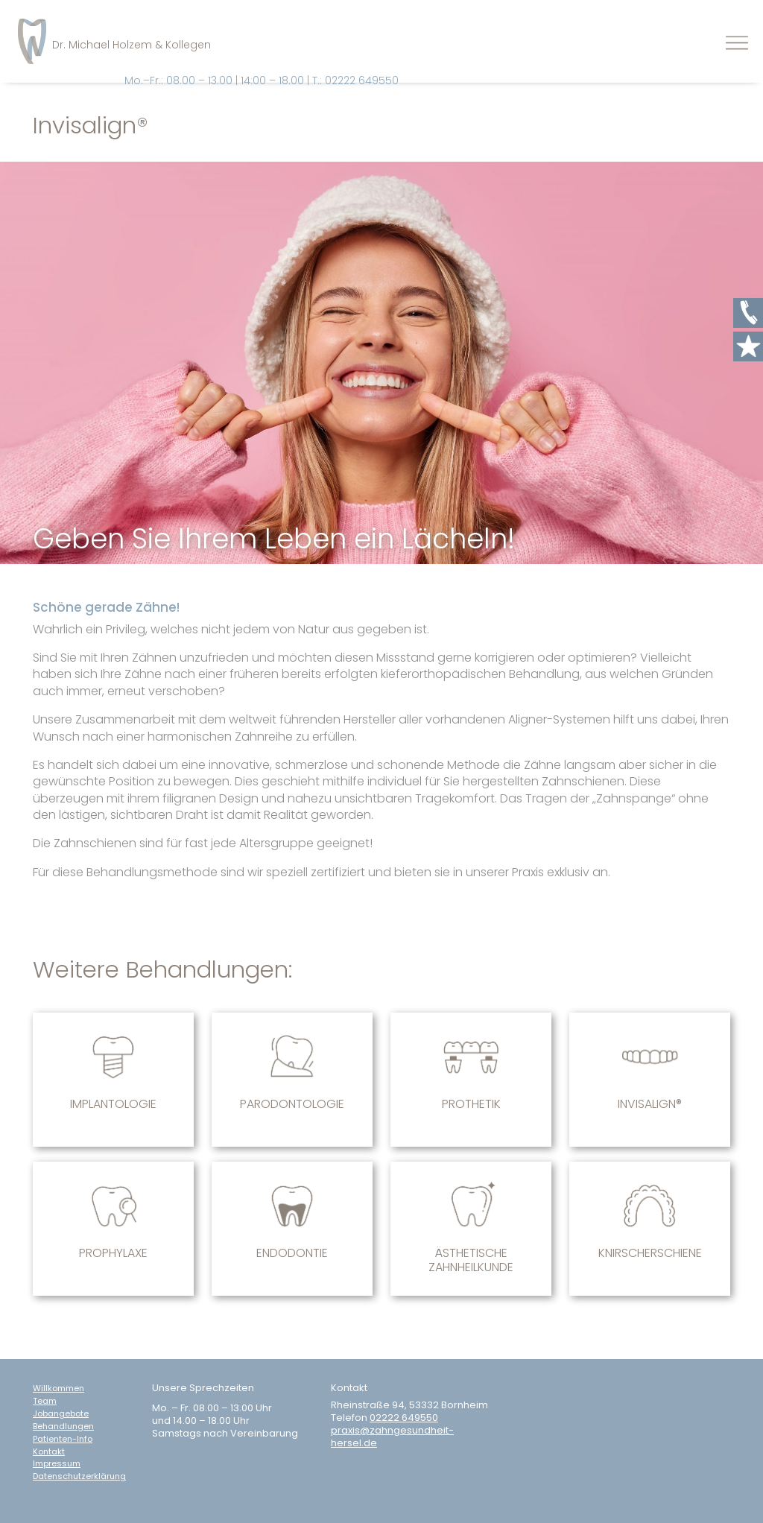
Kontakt (49, 1451)
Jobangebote (61, 1413)
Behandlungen (63, 1426)
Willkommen (58, 1388)
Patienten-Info (62, 1439)
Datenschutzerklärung (79, 1476)
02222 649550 (404, 1418)
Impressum (56, 1463)
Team (45, 1401)
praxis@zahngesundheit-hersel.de (392, 1437)
